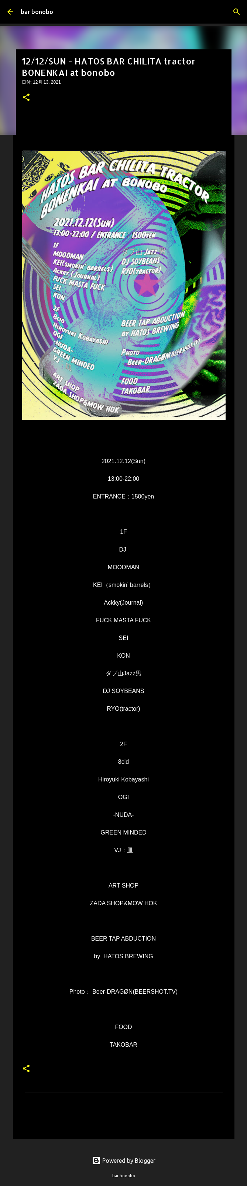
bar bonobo (37, 11)
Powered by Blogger (123, 1160)
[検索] (236, 12)
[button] (26, 98)
